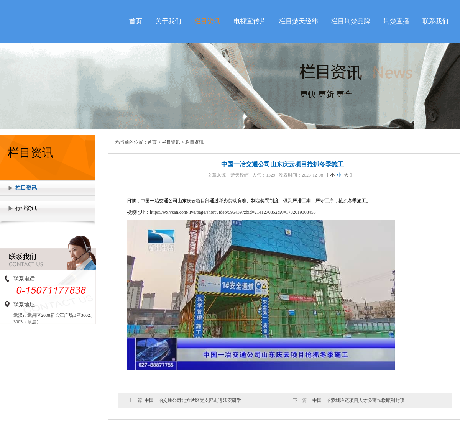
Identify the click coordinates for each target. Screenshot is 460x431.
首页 (135, 21)
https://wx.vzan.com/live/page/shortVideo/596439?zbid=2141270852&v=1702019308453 (233, 212)
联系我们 (435, 21)
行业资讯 (26, 208)
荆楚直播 (396, 21)
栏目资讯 (207, 21)
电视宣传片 (249, 21)
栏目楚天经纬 (298, 21)
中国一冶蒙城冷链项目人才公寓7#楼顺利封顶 (357, 400)
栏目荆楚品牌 (350, 21)
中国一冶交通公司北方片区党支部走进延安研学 (192, 400)
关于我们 (168, 21)
